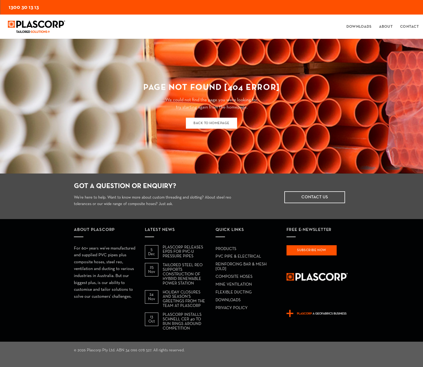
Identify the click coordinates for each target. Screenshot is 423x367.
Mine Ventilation (234, 284)
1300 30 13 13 (24, 7)
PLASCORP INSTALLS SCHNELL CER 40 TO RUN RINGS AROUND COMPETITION (182, 321)
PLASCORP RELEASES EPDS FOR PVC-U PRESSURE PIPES (183, 251)
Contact (409, 27)
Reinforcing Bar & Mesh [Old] (241, 266)
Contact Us (314, 197)
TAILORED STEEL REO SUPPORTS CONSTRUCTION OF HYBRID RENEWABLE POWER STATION (183, 274)
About (386, 27)
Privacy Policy (232, 308)
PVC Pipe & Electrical (238, 256)
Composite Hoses (234, 277)
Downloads (359, 27)
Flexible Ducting (234, 292)
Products (226, 249)
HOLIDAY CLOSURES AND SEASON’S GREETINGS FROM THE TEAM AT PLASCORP (184, 299)
